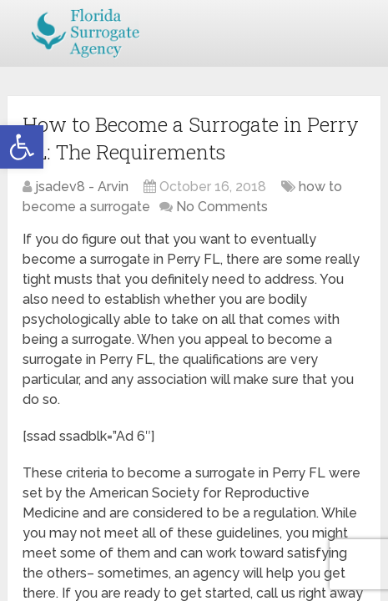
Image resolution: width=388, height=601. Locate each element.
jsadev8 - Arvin (81, 186)
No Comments (222, 207)
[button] (21, 147)
